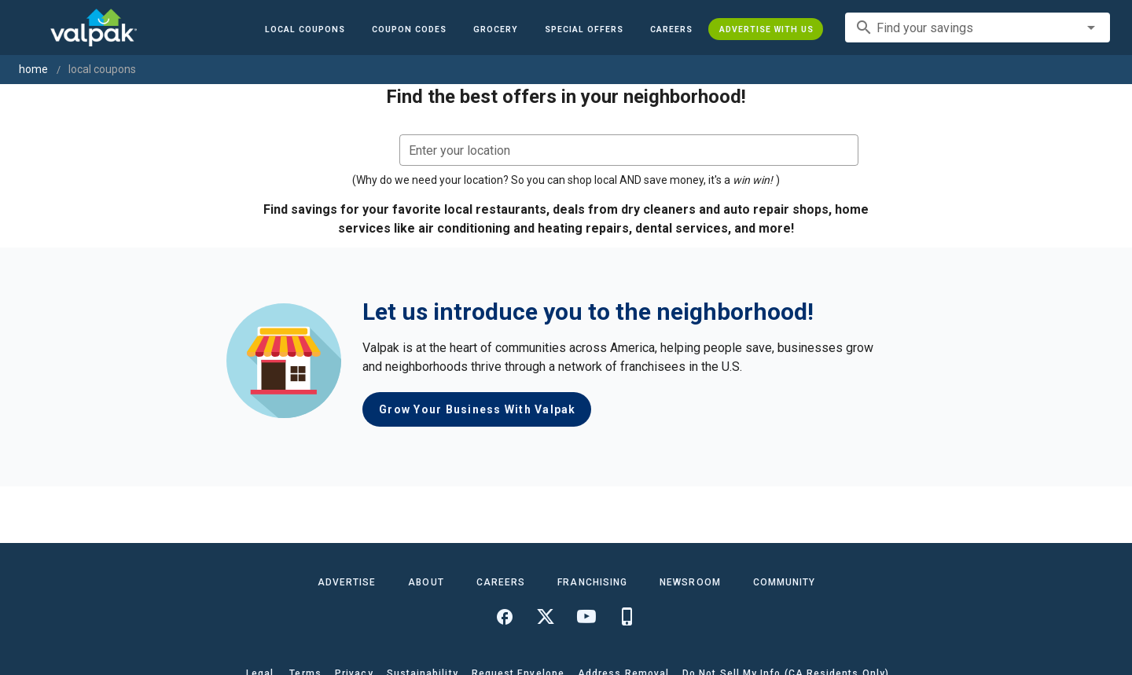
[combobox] (977, 27)
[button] (583, 29)
